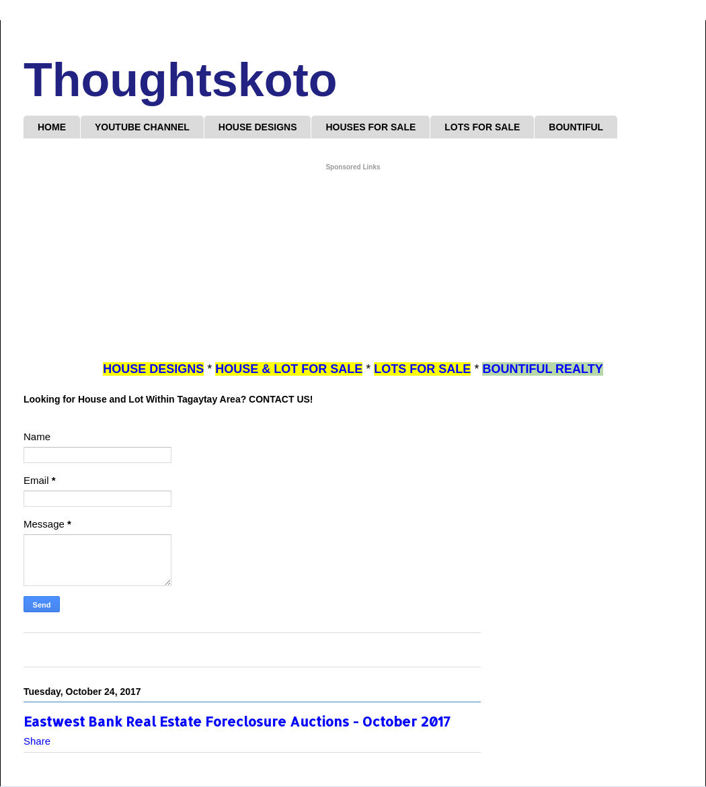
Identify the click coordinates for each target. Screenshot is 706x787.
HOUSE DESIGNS (258, 127)
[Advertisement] (353, 267)
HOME (52, 127)
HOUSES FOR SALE (370, 127)
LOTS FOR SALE (482, 127)
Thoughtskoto (181, 80)
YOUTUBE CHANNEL (142, 127)
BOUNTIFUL (576, 127)
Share (37, 741)
